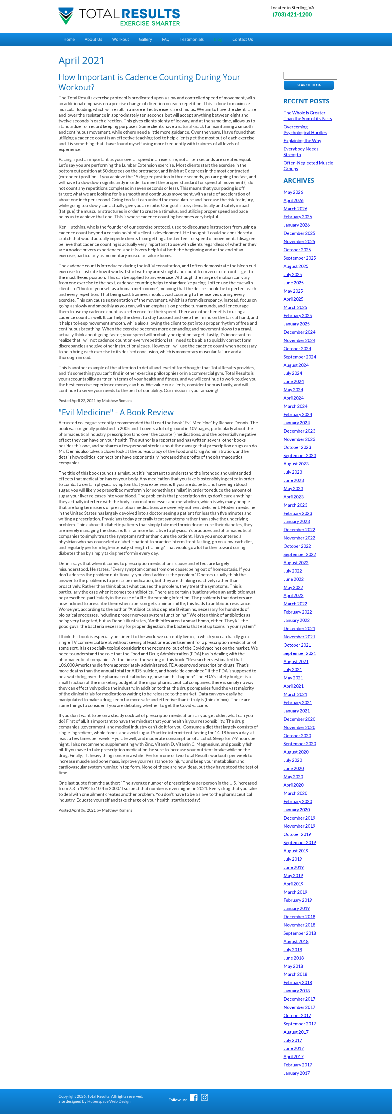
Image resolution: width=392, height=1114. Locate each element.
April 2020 (294, 785)
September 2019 (300, 842)
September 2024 (300, 356)
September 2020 (300, 743)
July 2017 (293, 1040)
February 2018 (298, 982)
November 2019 (299, 826)
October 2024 (297, 348)
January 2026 (297, 225)
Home (69, 39)
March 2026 (295, 208)
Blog (218, 39)
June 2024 (294, 381)
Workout (120, 39)
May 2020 (293, 776)
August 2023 (296, 463)
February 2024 (298, 414)
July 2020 (293, 760)
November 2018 (299, 924)
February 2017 (298, 1064)
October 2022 (297, 546)
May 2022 (293, 587)
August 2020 (296, 752)
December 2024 (299, 332)
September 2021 (300, 653)
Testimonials (192, 39)
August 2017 (296, 1032)
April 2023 (294, 496)
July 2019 (293, 859)
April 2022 (294, 595)
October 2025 (297, 249)
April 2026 (294, 200)
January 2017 (297, 1073)
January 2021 (297, 710)
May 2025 (293, 291)
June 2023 (294, 480)
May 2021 (293, 677)
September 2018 (300, 933)
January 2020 (297, 809)
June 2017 (294, 1048)
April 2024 (294, 398)
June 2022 (294, 579)
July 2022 (293, 571)
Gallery (145, 39)
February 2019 (298, 900)
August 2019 (296, 850)
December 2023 (299, 431)
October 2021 (297, 645)
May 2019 (293, 875)
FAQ (166, 39)
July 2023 (293, 472)
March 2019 (295, 892)
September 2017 (300, 1023)
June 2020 (294, 768)
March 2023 (295, 505)
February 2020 (298, 801)
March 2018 (295, 974)
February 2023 (298, 513)
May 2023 (293, 488)
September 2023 (300, 455)
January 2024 (297, 422)
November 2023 (299, 439)
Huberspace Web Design (108, 1101)
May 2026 (293, 192)
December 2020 (299, 719)
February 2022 (298, 612)
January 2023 (297, 521)
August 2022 (296, 562)
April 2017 (294, 1056)
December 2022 (299, 529)
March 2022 (295, 603)
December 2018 (299, 916)
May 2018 (293, 966)
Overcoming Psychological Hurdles (305, 129)
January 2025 (297, 323)
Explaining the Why (302, 140)
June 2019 (294, 867)
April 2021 (294, 686)
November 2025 (299, 241)
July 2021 (293, 669)
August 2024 (296, 365)
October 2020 (297, 735)
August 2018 (296, 941)
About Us (93, 39)
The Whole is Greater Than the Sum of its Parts (308, 115)
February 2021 (298, 702)
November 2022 (299, 537)
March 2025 (295, 307)
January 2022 (297, 620)
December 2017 (299, 999)
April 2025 (294, 299)
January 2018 (297, 990)
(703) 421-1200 (292, 14)
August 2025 (296, 266)
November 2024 (299, 340)
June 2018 (294, 958)
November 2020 (299, 727)
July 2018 (293, 949)
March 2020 (295, 793)
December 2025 (299, 233)
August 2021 (296, 661)
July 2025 (293, 274)
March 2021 (295, 694)
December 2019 (299, 818)
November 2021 (299, 636)
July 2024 (293, 373)
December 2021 (299, 628)
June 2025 (294, 282)
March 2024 (295, 406)
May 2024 (293, 389)
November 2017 (299, 1007)
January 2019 (297, 908)
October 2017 (297, 1015)
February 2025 (298, 315)
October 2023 (297, 447)
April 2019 (294, 883)
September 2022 (300, 554)
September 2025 (300, 258)
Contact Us (242, 39)
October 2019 (297, 834)
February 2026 (298, 216)
